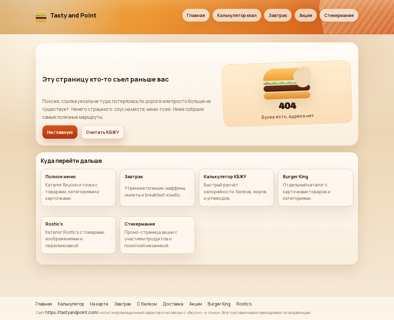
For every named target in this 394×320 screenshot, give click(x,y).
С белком (147, 304)
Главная (196, 15)
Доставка (173, 304)
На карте (99, 304)
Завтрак (278, 15)
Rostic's (244, 304)
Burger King (219, 304)
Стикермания (339, 15)
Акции (305, 15)
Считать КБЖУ (102, 132)
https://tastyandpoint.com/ (72, 312)
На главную (60, 132)
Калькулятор (71, 304)
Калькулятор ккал (237, 15)
